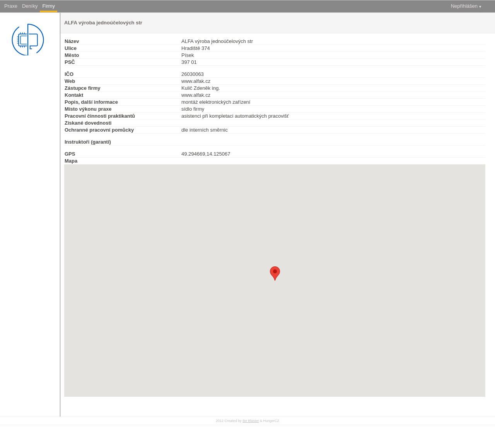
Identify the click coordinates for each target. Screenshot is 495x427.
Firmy (48, 6)
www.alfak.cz (195, 81)
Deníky (30, 6)
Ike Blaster (250, 421)
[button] (275, 273)
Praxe (10, 6)
